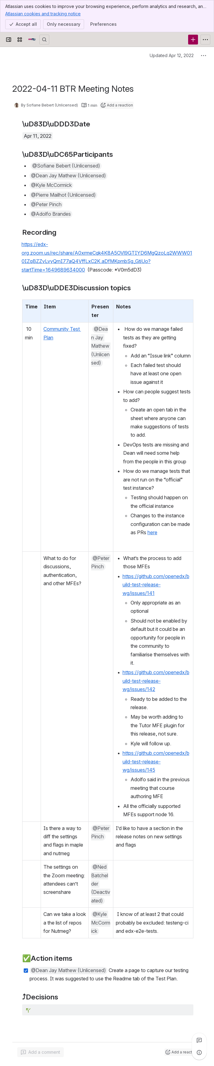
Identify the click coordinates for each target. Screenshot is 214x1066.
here (152, 532)
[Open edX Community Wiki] (32, 39)
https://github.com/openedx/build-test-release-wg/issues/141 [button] (156, 584)
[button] (66, 166)
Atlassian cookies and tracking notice (43, 13)
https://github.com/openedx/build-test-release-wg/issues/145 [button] (156, 761)
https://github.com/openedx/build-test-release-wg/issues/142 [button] (156, 680)
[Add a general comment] (40, 1052)
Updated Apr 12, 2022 (172, 55)
